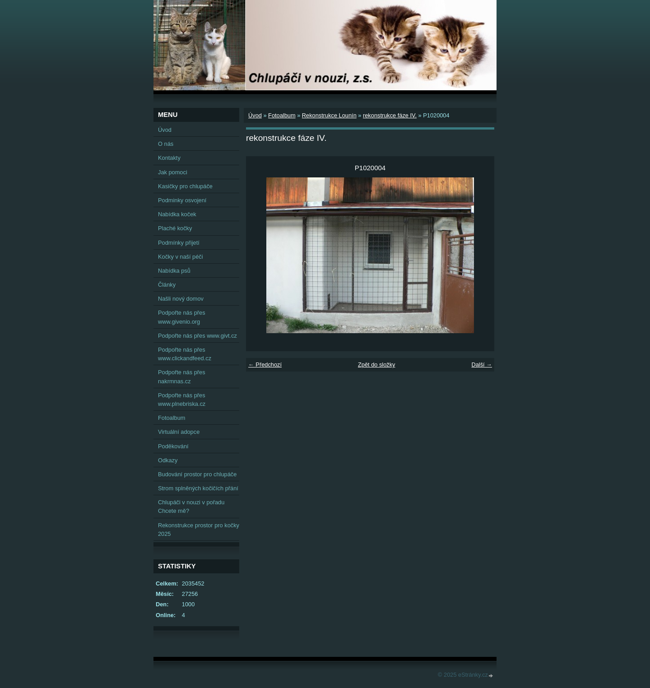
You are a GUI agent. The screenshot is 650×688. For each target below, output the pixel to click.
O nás (165, 143)
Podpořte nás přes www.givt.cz (197, 335)
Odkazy (167, 460)
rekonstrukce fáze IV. (390, 115)
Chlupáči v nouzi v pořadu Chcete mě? (191, 506)
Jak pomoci (172, 172)
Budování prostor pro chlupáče (197, 474)
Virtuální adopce (179, 431)
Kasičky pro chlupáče (185, 186)
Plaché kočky (175, 228)
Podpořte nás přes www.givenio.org (181, 317)
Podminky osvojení (182, 200)
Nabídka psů (174, 270)
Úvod (255, 115)
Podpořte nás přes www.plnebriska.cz (181, 399)
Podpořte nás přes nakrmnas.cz (181, 376)
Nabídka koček (177, 214)
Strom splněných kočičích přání (198, 488)
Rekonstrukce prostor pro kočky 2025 (198, 529)
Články (167, 284)
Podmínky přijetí (179, 242)
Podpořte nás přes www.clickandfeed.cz (184, 354)
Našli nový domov (181, 298)
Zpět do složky (376, 364)
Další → (481, 364)
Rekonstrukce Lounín (329, 115)
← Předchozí (265, 364)
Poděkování (173, 446)
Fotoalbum (281, 115)
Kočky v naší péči (180, 256)
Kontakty (169, 157)
